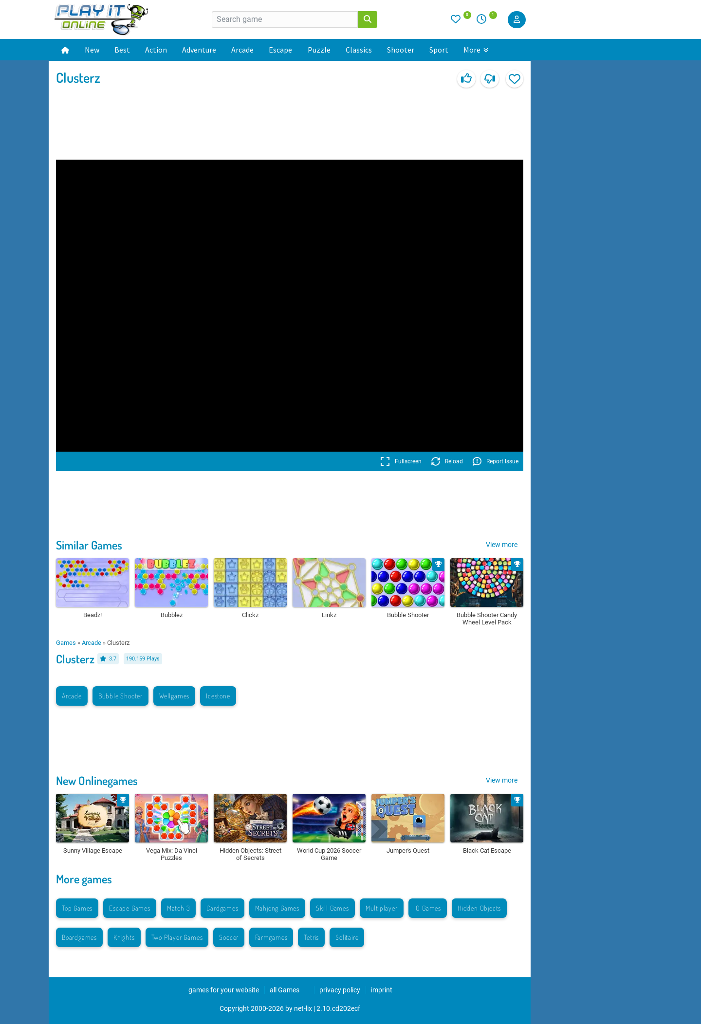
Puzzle (319, 50)
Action (156, 50)
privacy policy (339, 990)
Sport (438, 50)
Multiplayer (382, 908)
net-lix (303, 1008)
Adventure (199, 50)
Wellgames (174, 696)
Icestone (218, 696)
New (92, 50)
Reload (447, 461)
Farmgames (271, 937)
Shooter (400, 50)
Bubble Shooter (120, 696)
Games (66, 642)
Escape (280, 50)
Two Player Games (177, 937)
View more (501, 545)
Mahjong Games (277, 908)
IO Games (427, 908)
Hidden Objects (479, 908)
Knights (124, 937)
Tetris (311, 937)
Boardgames (79, 937)
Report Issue (495, 461)
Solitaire (346, 937)
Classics (359, 50)
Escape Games (129, 908)
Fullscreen (401, 461)
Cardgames (222, 908)
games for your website (223, 990)
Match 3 (178, 908)
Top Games (77, 908)
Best (122, 50)
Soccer (229, 937)
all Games (284, 990)
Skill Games (332, 908)
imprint (381, 990)
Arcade (242, 50)
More (475, 50)
